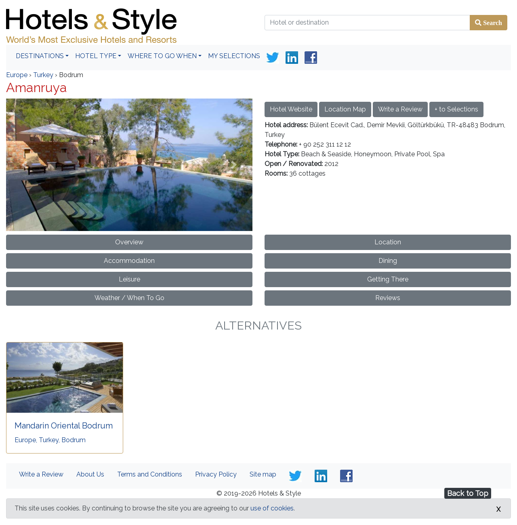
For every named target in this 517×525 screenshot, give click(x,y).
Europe (16, 75)
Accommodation (129, 261)
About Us (90, 474)
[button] (24, 165)
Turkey (43, 75)
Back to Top (467, 493)
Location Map (345, 109)
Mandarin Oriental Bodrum (64, 425)
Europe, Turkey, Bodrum (50, 440)
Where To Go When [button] (162, 56)
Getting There (387, 279)
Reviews (387, 298)
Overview (129, 242)
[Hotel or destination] (367, 22)
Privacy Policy (216, 474)
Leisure (129, 279)
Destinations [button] (40, 56)
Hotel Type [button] (95, 56)
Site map (263, 474)
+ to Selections (456, 109)
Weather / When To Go (129, 298)
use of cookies (272, 508)
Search (491, 22)
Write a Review (400, 109)
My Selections (234, 56)
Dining (387, 261)
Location (387, 242)
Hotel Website (291, 109)
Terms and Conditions (149, 474)
